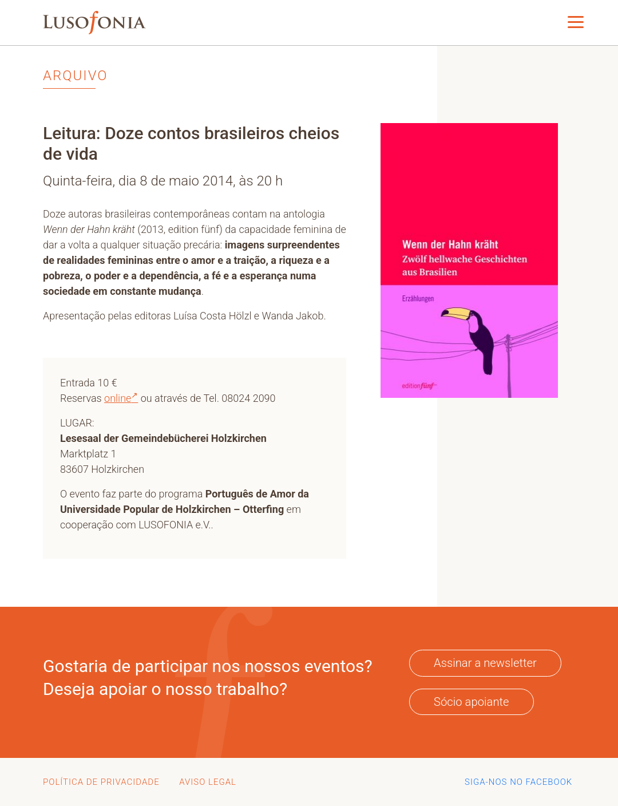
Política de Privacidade (101, 782)
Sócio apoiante (471, 702)
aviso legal (207, 782)
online (121, 398)
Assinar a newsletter (485, 663)
